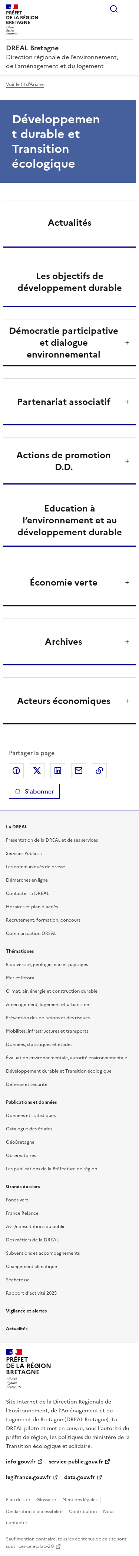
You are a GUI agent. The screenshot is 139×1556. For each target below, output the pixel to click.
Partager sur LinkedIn (57, 770)
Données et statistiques (31, 1115)
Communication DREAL (31, 933)
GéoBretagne (20, 1142)
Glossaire (46, 1499)
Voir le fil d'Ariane (25, 84)
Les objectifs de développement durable (69, 282)
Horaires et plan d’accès (32, 906)
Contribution (83, 1511)
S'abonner (34, 791)
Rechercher (113, 8)
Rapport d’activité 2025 (31, 1293)
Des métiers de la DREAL (32, 1240)
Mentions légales (79, 1499)
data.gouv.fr (79, 1477)
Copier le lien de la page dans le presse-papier (99, 770)
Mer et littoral (21, 978)
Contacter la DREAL (27, 893)
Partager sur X (37, 770)
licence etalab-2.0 (35, 1546)
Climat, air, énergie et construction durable (51, 991)
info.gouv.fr (21, 1462)
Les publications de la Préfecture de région (51, 1169)
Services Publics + (24, 853)
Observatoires (21, 1155)
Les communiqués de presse (35, 866)
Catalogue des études (29, 1129)
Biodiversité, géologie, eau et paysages (47, 964)
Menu (128, 8)
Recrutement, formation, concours (43, 920)
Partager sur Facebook (16, 770)
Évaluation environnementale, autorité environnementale (66, 1057)
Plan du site (18, 1499)
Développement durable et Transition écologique (59, 1071)
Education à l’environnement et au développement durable (69, 520)
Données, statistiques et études (39, 1044)
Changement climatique (31, 1266)
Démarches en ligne (27, 880)
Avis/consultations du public (36, 1226)
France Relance (22, 1213)
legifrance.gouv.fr (28, 1477)
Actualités (70, 223)
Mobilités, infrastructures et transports (47, 1031)
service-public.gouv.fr (76, 1462)
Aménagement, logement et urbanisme (47, 1004)
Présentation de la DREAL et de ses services (52, 840)
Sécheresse (18, 1280)
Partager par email (78, 770)
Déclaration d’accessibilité (34, 1511)
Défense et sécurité (26, 1084)
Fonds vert (17, 1200)
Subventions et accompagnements (43, 1253)
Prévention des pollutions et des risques (48, 1018)
